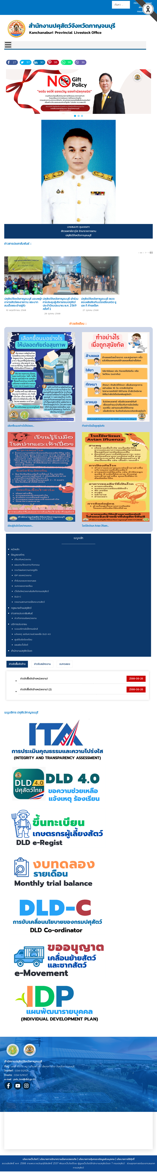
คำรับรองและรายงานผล (25, 585)
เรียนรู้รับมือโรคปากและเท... (20, 530)
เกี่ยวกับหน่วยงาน (22, 563)
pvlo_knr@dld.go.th (24, 1083)
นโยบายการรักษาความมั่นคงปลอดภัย (58, 1163)
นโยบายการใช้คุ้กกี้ (125, 1163)
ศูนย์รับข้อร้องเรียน (23, 643)
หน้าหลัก (15, 553)
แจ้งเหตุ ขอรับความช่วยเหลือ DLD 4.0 (32, 638)
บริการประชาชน (19, 628)
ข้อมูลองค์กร (17, 559)
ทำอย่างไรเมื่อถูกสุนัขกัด (93, 430)
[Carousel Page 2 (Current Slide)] (141, 252)
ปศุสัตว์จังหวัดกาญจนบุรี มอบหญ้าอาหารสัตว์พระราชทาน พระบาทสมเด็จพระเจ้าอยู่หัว (26, 310)
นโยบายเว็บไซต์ (30, 1163)
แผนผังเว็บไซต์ (21, 649)
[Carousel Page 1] (138, 252)
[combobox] (121, 5)
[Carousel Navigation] (147, 252)
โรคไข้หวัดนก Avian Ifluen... (95, 530)
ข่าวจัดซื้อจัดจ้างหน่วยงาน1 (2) (36, 694)
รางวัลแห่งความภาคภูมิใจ (26, 574)
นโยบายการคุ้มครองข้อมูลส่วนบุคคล (96, 1163)
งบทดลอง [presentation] (64, 668)
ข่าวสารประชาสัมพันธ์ (22, 618)
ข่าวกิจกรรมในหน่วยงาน (25, 622)
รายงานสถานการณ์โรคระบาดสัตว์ (29, 606)
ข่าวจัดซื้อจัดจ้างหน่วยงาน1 (34, 683)
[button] (75, 116)
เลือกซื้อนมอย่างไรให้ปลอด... (21, 430)
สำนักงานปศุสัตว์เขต (21, 655)
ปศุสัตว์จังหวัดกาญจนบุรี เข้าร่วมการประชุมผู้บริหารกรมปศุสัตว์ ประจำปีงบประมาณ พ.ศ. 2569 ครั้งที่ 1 (75, 310)
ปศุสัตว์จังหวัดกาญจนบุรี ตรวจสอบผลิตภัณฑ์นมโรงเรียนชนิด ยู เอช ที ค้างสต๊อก (128, 310)
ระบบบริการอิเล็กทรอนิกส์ (26, 633)
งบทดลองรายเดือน (23, 590)
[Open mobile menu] (8, 45)
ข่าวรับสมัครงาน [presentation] (42, 668)
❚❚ (151, 252)
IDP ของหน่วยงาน (22, 579)
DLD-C (17, 601)
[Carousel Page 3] (143, 252)
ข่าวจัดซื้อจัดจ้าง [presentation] (17, 668)
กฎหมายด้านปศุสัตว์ (21, 612)
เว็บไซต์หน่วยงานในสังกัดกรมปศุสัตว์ (31, 595)
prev (146, 253)
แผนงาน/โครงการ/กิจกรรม (27, 569)
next (149, 253)
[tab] (17, 668)
